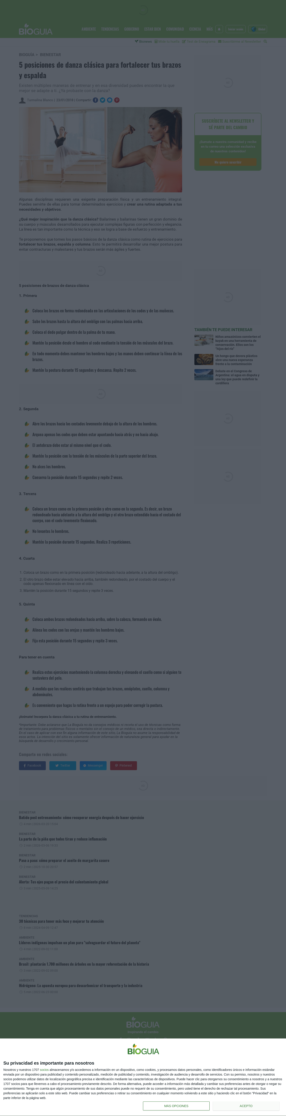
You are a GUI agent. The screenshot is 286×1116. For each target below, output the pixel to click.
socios (44, 1069)
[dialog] (143, 1077)
